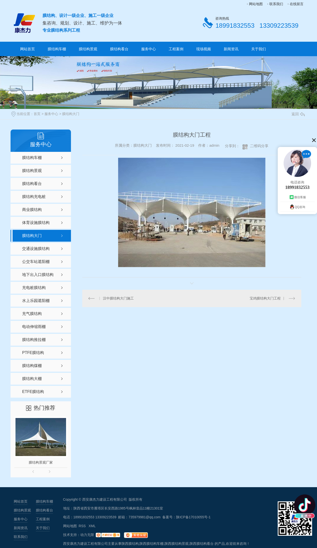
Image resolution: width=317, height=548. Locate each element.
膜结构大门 (70, 114)
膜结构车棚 (57, 49)
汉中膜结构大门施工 (118, 298)
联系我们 (276, 4)
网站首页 (27, 49)
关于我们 (258, 49)
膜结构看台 (119, 49)
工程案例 (176, 49)
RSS (83, 526)
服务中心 (148, 49)
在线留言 (296, 4)
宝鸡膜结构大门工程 (265, 298)
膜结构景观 (88, 49)
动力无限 (87, 535)
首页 (37, 114)
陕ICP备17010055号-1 (193, 517)
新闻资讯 (231, 49)
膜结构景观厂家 (41, 462)
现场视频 (203, 49)
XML (92, 526)
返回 (298, 114)
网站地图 (256, 4)
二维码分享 (259, 146)
